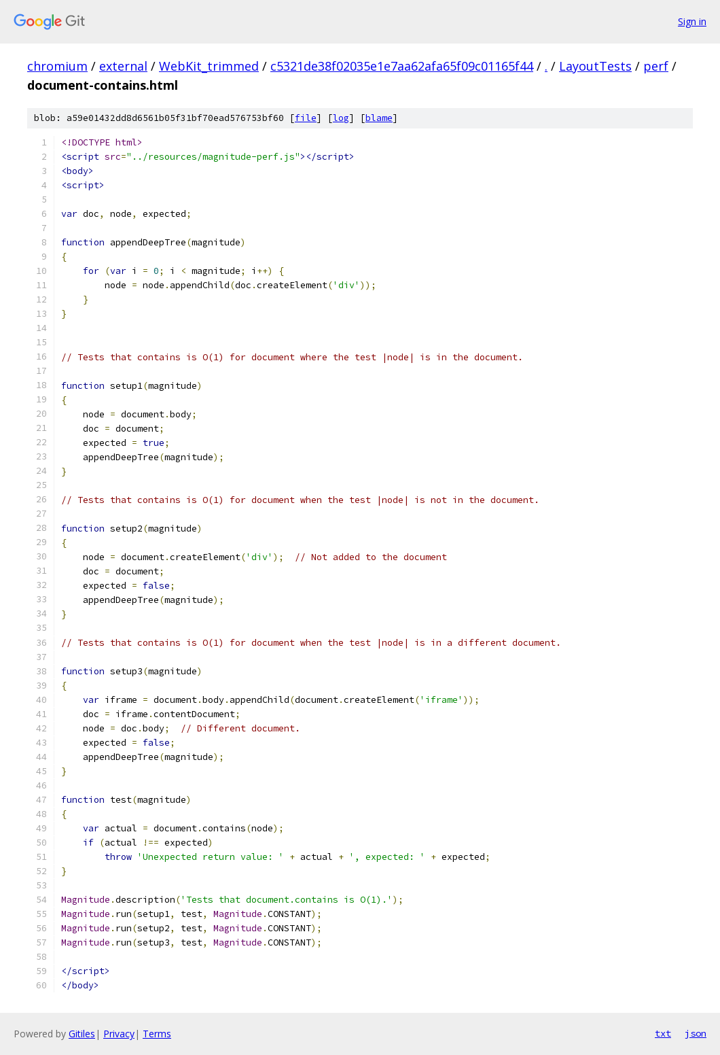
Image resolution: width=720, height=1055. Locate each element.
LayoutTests (595, 66)
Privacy (118, 1033)
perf (655, 66)
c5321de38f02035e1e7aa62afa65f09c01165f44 (401, 66)
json (695, 1033)
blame (379, 118)
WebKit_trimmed (209, 66)
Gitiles (82, 1033)
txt (663, 1033)
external (123, 66)
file (306, 118)
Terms (157, 1033)
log (341, 118)
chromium (57, 66)
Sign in (692, 21)
